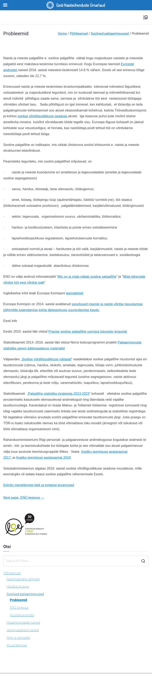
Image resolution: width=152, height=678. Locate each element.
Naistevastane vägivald (23, 579)
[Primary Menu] (145, 17)
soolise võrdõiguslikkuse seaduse (43, 116)
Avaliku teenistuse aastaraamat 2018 (43, 457)
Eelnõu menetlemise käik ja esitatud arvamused (38, 485)
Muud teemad (17, 645)
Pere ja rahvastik (18, 638)
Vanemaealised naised (23, 630)
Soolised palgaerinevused (25, 594)
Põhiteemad (12, 573)
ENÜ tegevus (19, 608)
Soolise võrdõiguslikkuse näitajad (46, 359)
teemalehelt (74, 293)
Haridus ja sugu (18, 586)
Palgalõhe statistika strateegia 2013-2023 (58, 393)
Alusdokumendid (22, 615)
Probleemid (18, 600)
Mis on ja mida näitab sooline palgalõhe (87, 276)
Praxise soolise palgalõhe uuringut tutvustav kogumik (87, 331)
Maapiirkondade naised (23, 623)
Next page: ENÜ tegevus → (23, 497)
